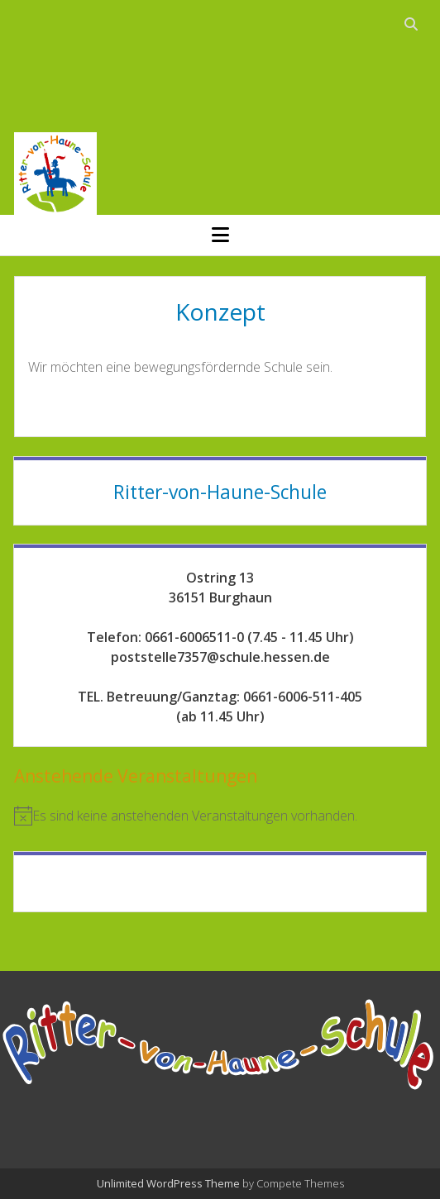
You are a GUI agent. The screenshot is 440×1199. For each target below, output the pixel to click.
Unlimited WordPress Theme (168, 1183)
